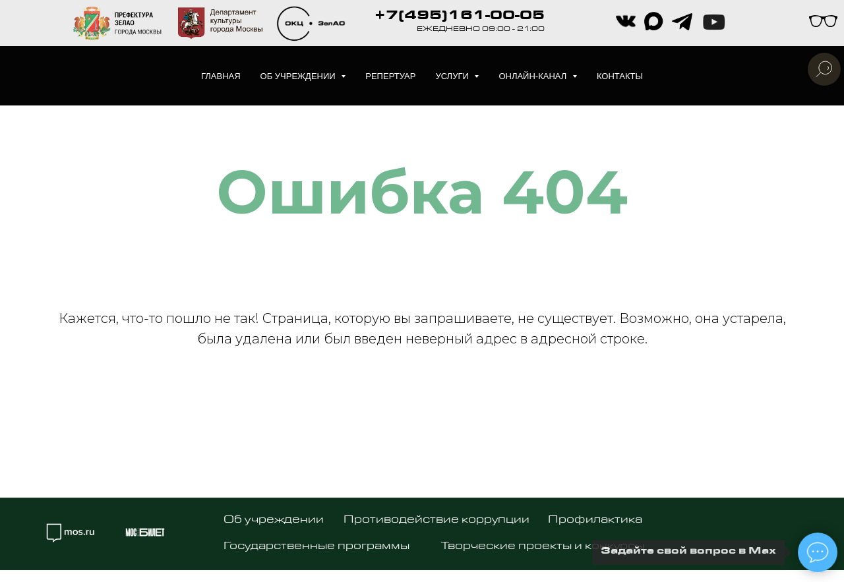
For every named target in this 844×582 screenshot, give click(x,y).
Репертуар (390, 76)
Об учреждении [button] (299, 76)
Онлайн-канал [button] (533, 76)
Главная (221, 76)
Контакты (620, 76)
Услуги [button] (453, 76)
